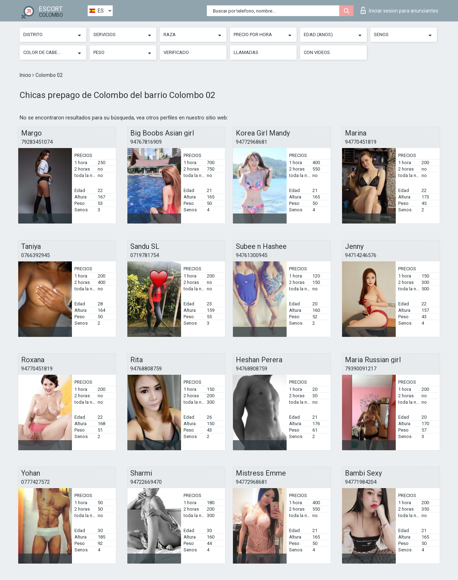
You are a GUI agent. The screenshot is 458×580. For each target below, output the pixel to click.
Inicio (26, 75)
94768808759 (146, 368)
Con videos (317, 52)
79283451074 (37, 142)
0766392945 (35, 255)
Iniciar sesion (399, 10)
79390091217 (360, 368)
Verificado (176, 52)
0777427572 (35, 482)
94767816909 (146, 142)
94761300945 (251, 255)
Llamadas (246, 52)
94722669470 (146, 482)
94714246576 (360, 255)
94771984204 (360, 482)
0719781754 (144, 255)
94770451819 (360, 142)
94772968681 (251, 142)
